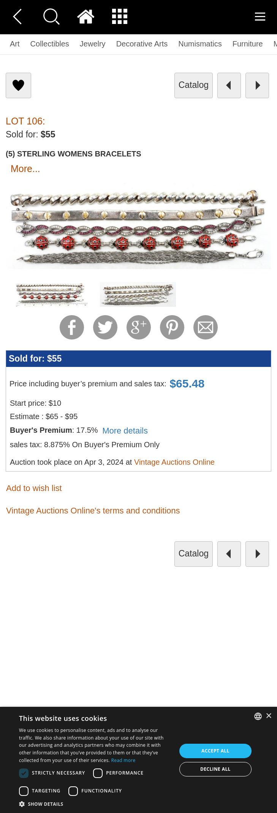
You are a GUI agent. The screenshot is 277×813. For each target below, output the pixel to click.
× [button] (268, 716)
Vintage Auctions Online (174, 462)
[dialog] (138, 760)
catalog (194, 85)
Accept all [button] (215, 751)
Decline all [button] (215, 769)
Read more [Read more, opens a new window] (123, 760)
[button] (95, 803)
